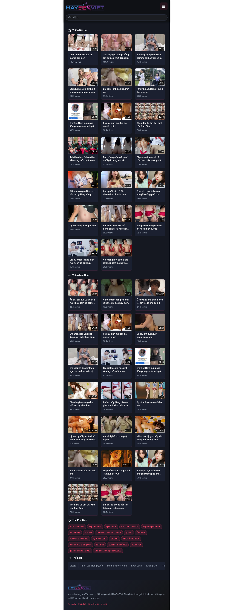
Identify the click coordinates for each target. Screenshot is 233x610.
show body (75, 532)
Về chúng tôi (93, 604)
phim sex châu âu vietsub (109, 532)
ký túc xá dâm (99, 538)
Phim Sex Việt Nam (117, 565)
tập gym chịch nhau (79, 538)
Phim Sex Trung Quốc (92, 565)
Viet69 (73, 565)
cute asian (136, 544)
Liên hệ (104, 604)
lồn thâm (141, 532)
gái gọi (129, 532)
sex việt (88, 532)
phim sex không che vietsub (108, 551)
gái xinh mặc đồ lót (118, 544)
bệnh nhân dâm (77, 526)
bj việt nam (111, 526)
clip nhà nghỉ (95, 526)
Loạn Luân (136, 565)
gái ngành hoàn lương (80, 551)
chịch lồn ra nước (131, 538)
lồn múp (100, 544)
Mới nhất (82, 604)
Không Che (151, 565)
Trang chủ (72, 604)
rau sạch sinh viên (129, 526)
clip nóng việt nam (151, 526)
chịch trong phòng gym (80, 544)
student (114, 538)
